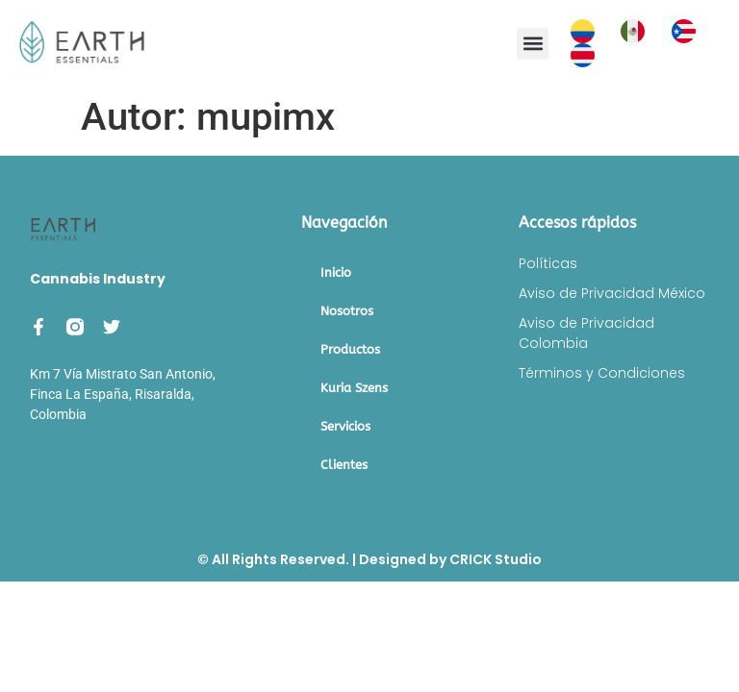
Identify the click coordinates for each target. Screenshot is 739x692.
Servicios (345, 426)
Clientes (344, 464)
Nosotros (346, 311)
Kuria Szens (354, 388)
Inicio (335, 272)
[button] (532, 44)
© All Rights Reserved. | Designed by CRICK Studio (369, 559)
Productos (350, 349)
